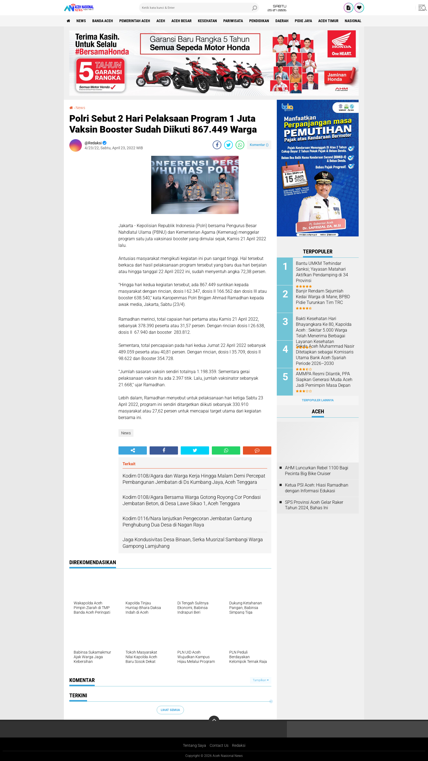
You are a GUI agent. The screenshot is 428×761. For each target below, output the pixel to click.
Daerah (282, 21)
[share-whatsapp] (240, 145)
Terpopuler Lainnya (318, 400)
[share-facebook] (217, 145)
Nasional (353, 21)
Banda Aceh (102, 21)
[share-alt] (132, 450)
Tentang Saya (194, 745)
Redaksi (238, 745)
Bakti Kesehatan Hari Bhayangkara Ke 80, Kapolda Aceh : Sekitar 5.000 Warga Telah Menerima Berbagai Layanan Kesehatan (324, 330)
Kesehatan (207, 21)
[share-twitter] (228, 145)
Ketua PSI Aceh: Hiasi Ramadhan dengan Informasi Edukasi (316, 487)
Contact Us (219, 745)
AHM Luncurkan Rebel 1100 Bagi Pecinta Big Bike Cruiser (316, 470)
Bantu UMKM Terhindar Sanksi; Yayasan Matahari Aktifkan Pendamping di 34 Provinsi (322, 272)
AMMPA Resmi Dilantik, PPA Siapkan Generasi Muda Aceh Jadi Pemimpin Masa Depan (324, 379)
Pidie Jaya (303, 21)
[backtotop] (214, 721)
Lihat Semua (170, 710)
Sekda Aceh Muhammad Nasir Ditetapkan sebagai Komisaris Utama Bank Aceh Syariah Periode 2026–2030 (325, 354)
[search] (199, 8)
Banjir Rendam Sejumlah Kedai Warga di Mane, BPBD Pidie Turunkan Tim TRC (323, 296)
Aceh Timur (328, 21)
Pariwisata (233, 21)
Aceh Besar (181, 21)
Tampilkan (261, 680)
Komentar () (259, 145)
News (81, 21)
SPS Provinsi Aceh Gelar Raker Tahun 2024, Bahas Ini (314, 505)
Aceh (160, 21)
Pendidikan (259, 21)
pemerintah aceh (134, 21)
